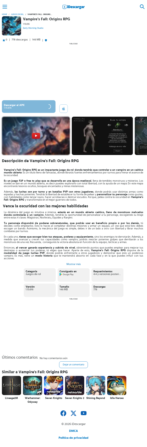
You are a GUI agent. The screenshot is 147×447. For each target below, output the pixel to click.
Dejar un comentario (73, 364)
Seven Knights (53, 398)
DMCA (73, 430)
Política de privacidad (73, 437)
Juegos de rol (17, 14)
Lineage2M (11, 398)
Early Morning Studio (33, 28)
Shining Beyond (95, 398)
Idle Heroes (117, 398)
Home (4, 14)
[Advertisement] (73, 71)
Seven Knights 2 (74, 398)
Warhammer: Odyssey (32, 400)
